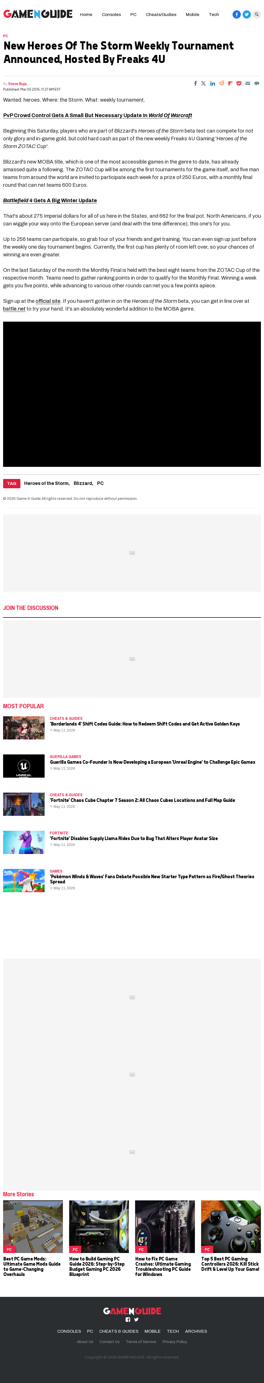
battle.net (14, 309)
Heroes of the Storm (46, 483)
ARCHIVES (196, 1331)
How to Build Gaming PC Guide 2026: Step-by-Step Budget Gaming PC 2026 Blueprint (96, 1266)
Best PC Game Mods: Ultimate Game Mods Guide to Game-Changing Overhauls (31, 1266)
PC (133, 14)
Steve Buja (17, 83)
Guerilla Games (65, 756)
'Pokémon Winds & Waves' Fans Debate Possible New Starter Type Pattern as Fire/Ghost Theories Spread (152, 878)
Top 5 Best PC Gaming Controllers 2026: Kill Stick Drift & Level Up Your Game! (230, 1264)
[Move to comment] (257, 83)
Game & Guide (28, 499)
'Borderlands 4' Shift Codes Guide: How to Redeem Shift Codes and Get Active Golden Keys (145, 724)
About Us (85, 1342)
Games (56, 871)
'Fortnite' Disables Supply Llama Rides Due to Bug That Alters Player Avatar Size (133, 838)
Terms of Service (141, 1342)
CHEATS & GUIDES (66, 718)
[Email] (248, 83)
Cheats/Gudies (161, 14)
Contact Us (110, 1342)
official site (48, 301)
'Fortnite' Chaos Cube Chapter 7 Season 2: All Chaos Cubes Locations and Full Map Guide (142, 800)
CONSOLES (69, 1331)
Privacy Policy (174, 1342)
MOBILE (153, 1331)
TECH (173, 1331)
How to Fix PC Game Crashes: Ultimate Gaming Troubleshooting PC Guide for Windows (163, 1266)
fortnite (59, 833)
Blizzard (83, 483)
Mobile (192, 14)
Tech (214, 14)
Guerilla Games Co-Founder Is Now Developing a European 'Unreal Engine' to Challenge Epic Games (152, 762)
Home (86, 14)
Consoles (111, 14)
